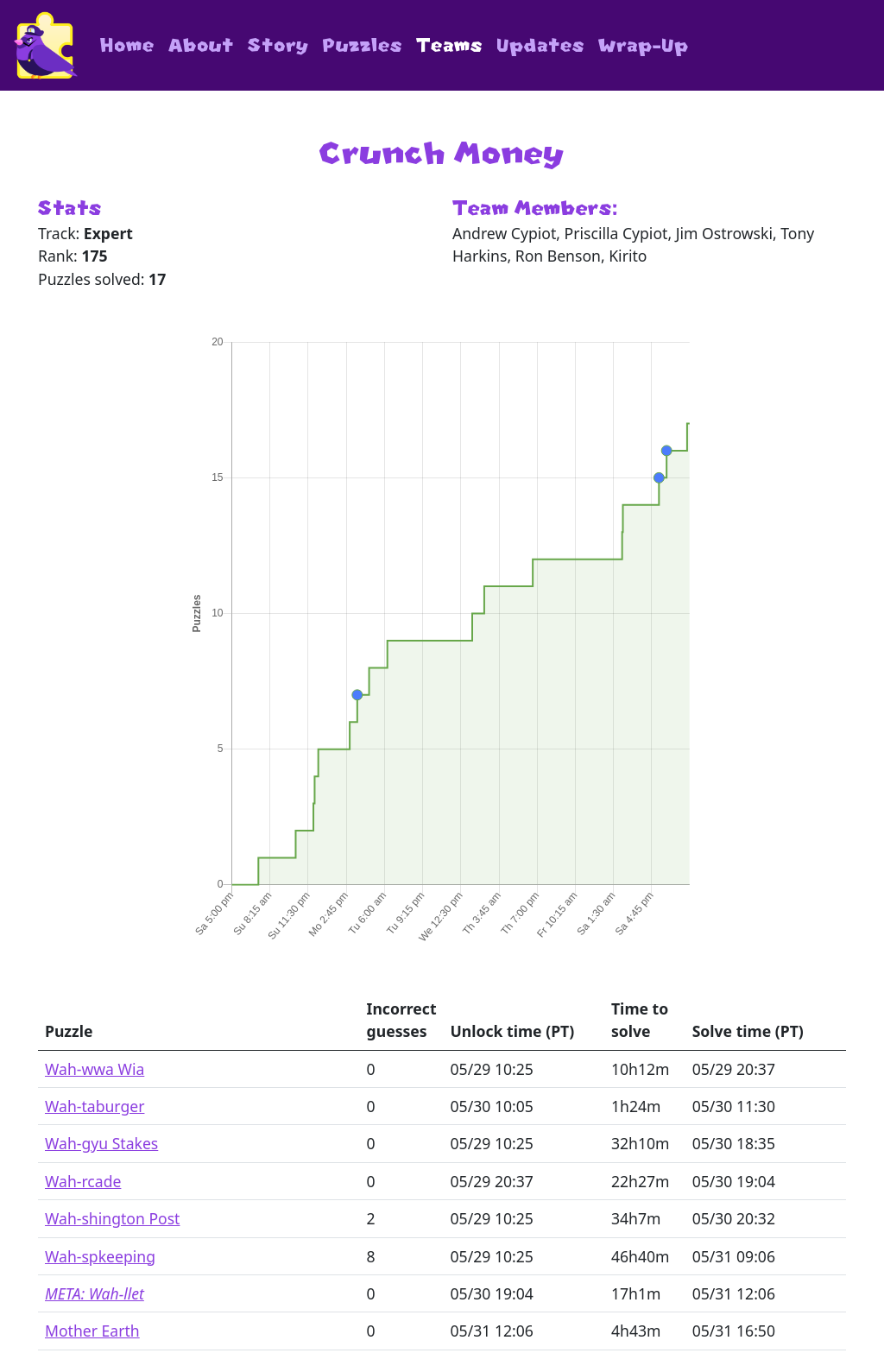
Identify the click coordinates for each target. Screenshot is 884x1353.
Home (127, 45)
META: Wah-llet (94, 1293)
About (201, 45)
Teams (449, 45)
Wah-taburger (94, 1106)
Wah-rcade (83, 1181)
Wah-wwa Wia (94, 1069)
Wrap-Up (643, 45)
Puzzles (362, 45)
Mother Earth (92, 1330)
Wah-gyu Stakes (101, 1143)
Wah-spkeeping (100, 1256)
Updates (540, 45)
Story (278, 45)
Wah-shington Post (112, 1218)
